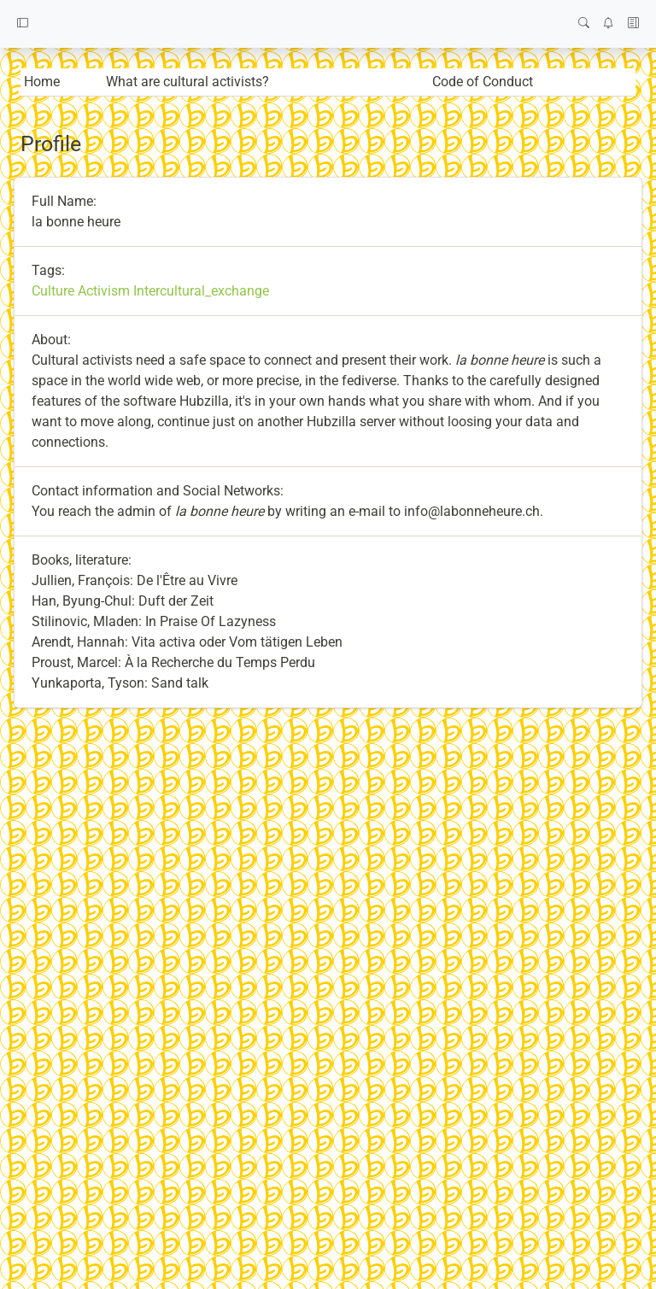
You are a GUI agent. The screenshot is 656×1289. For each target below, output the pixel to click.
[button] (22, 24)
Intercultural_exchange (201, 291)
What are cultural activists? (187, 81)
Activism (104, 291)
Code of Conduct (482, 81)
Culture (53, 291)
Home (42, 81)
